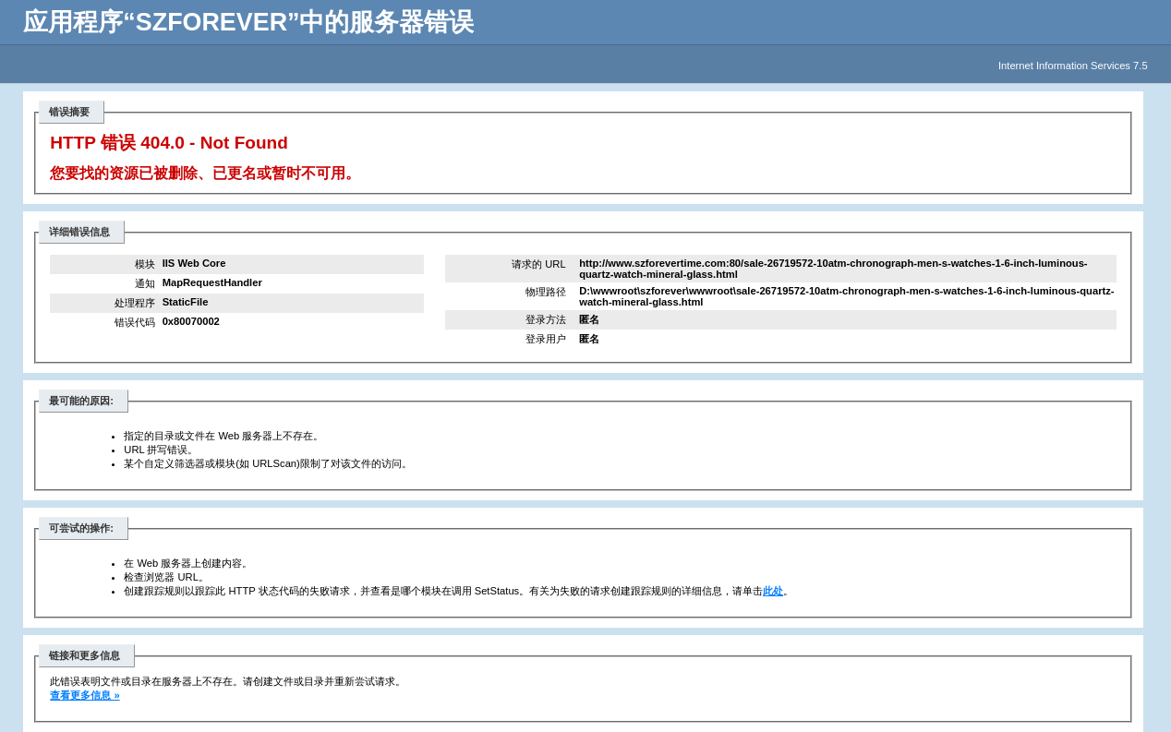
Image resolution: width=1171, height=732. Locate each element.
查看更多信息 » (84, 695)
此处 (773, 590)
